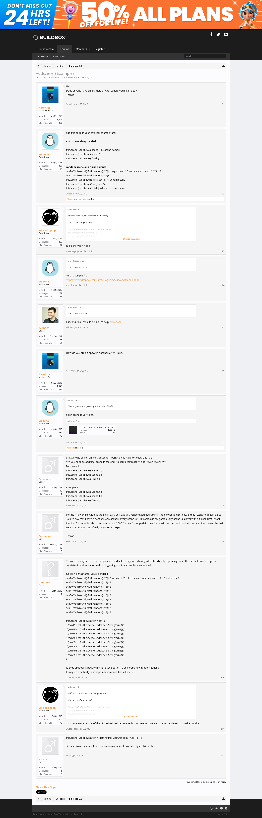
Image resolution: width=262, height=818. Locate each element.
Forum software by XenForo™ (57, 814)
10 (61, 490)
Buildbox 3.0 (55, 77)
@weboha (115, 321)
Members (81, 49)
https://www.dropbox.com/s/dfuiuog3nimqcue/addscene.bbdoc (102, 279)
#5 (223, 327)
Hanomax (82, 199)
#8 (223, 505)
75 (61, 339)
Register (100, 49)
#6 (223, 371)
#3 (223, 251)
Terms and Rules (221, 814)
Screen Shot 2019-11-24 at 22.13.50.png (96, 427)
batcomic (45, 582)
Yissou (43, 759)
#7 (223, 442)
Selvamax (45, 479)
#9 (223, 541)
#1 (223, 104)
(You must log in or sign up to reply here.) (206, 782)
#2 (223, 193)
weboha (44, 154)
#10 (222, 677)
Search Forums (42, 56)
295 (60, 241)
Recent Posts (59, 56)
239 (60, 166)
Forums (64, 49)
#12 (222, 755)
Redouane (45, 536)
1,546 (59, 119)
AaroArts (76, 77)
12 (61, 547)
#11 (222, 729)
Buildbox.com (46, 49)
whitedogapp (47, 230)
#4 (223, 285)
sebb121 (44, 328)
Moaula (70, 199)
